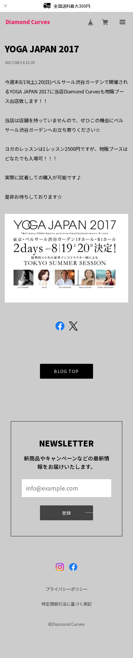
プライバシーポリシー (66, 589)
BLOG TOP (66, 373)
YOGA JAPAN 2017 (42, 49)
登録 (66, 515)
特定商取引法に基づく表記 (66, 604)
